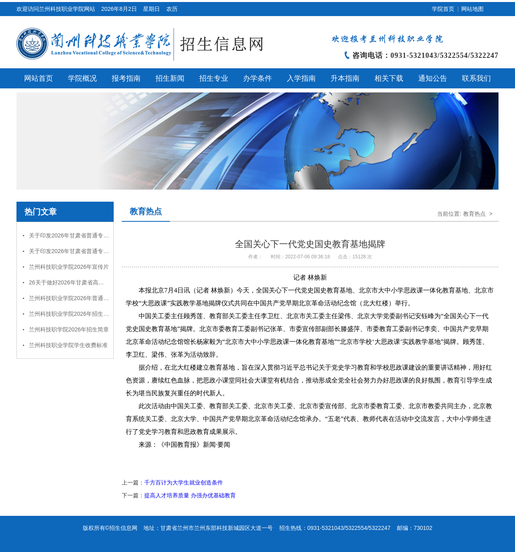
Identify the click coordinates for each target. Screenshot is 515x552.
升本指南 (345, 78)
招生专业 (213, 78)
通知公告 (432, 78)
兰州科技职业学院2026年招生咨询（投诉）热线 (88, 314)
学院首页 (443, 9)
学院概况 (82, 78)
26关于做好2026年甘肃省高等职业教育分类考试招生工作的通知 (108, 282)
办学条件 (257, 78)
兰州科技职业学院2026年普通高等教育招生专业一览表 (97, 298)
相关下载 (388, 78)
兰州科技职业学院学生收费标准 (68, 345)
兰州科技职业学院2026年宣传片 (69, 267)
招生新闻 (169, 78)
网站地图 (472, 9)
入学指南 (301, 78)
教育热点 (146, 211)
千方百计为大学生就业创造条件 (183, 482)
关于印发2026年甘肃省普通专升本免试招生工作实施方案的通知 (108, 235)
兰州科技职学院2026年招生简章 (69, 329)
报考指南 (126, 78)
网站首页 (38, 78)
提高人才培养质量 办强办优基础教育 (190, 495)
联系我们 (476, 78)
